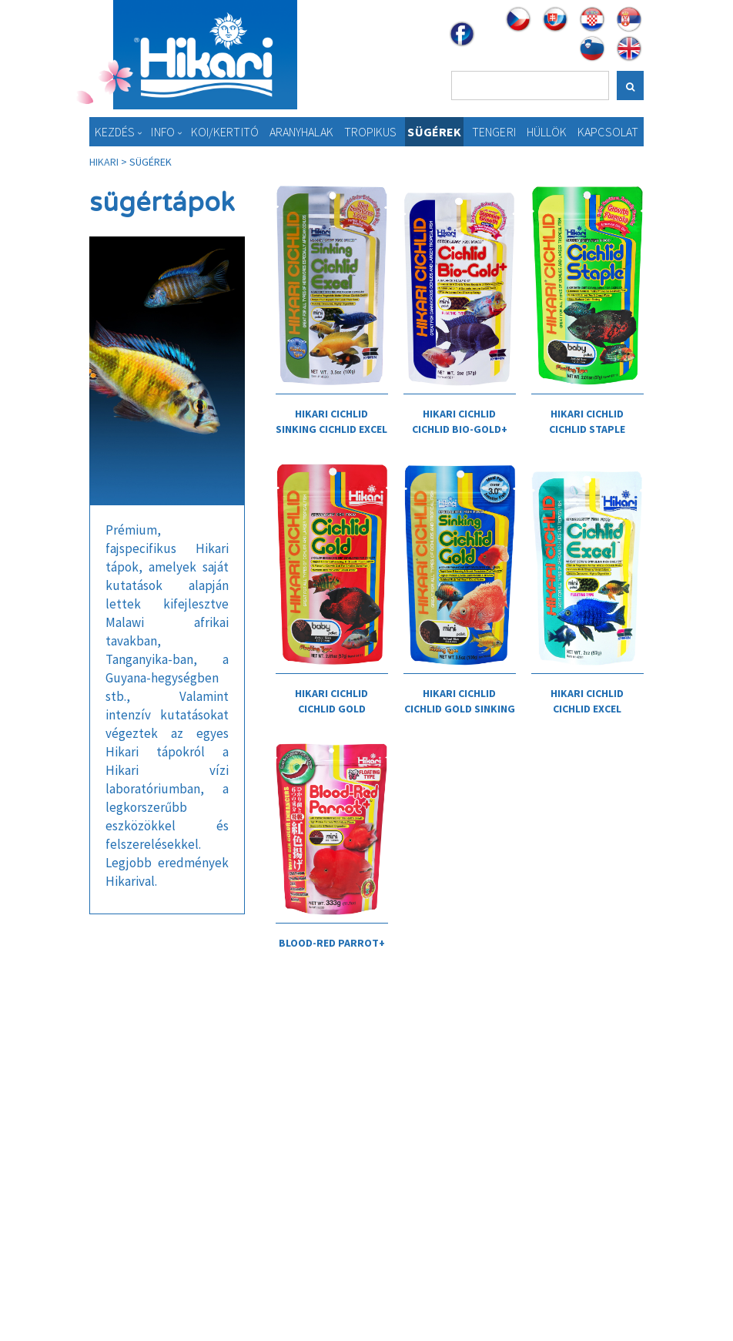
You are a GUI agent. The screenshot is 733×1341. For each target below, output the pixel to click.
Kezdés (115, 131)
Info (162, 131)
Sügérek (434, 131)
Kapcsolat (607, 131)
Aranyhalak (301, 131)
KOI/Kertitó (225, 131)
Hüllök (547, 131)
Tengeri (494, 131)
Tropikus (370, 131)
